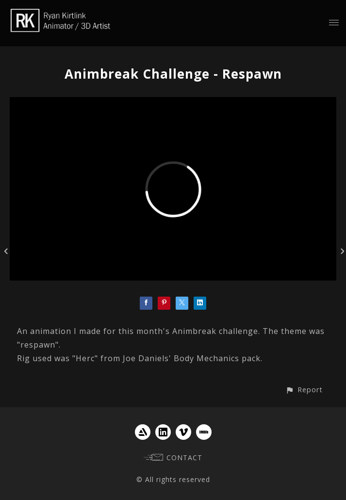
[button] (304, 390)
